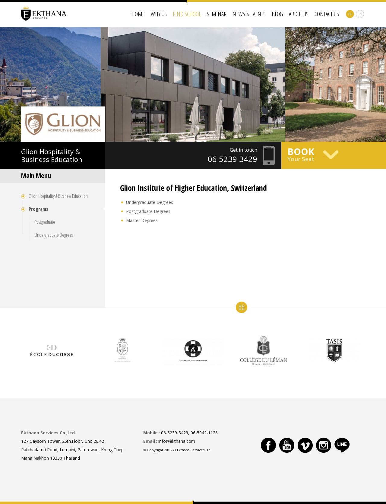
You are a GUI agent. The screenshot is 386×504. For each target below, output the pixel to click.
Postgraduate (45, 222)
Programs (38, 209)
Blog (277, 14)
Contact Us (327, 14)
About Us (298, 14)
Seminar (216, 14)
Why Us (159, 14)
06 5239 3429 (232, 159)
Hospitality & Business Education (51, 155)
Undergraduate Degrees (54, 235)
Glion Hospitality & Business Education (58, 196)
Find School (187, 14)
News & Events (249, 14)
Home (138, 14)
